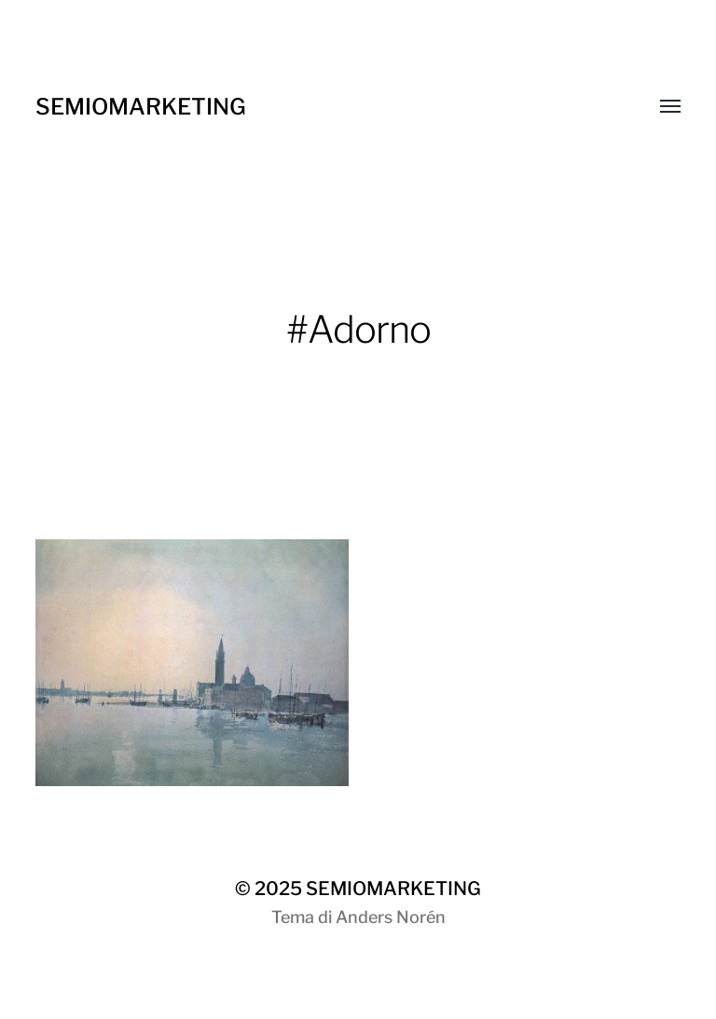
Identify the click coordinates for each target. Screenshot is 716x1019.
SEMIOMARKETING (140, 106)
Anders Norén (391, 917)
